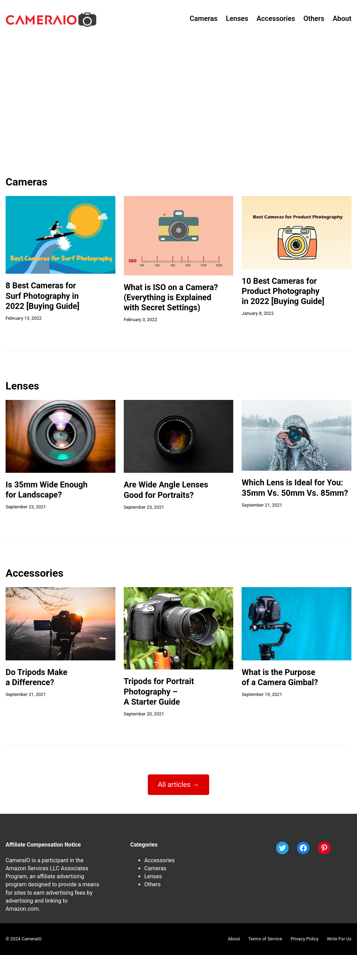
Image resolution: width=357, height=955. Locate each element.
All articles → (178, 784)
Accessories (159, 860)
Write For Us (339, 938)
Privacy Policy (304, 938)
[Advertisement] (178, 110)
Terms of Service (265, 938)
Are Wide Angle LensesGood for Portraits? (166, 490)
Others (152, 884)
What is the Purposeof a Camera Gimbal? (280, 677)
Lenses (153, 876)
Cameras (155, 868)
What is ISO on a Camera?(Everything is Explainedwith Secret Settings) (171, 297)
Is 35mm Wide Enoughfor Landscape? (47, 490)
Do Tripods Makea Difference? (36, 677)
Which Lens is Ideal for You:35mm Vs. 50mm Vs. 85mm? (295, 488)
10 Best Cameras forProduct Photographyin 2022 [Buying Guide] (283, 291)
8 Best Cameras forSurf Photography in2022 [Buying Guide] (42, 296)
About (234, 938)
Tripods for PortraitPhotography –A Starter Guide (159, 691)
